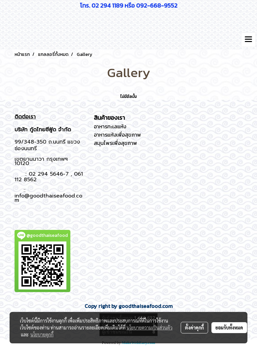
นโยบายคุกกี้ (42, 334)
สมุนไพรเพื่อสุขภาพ (115, 143)
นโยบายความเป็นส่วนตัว (149, 327)
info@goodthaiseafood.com (48, 198)
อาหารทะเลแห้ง (110, 126)
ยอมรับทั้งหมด (229, 327)
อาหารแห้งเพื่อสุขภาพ (117, 135)
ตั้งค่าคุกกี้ (194, 327)
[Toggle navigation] (248, 39)
